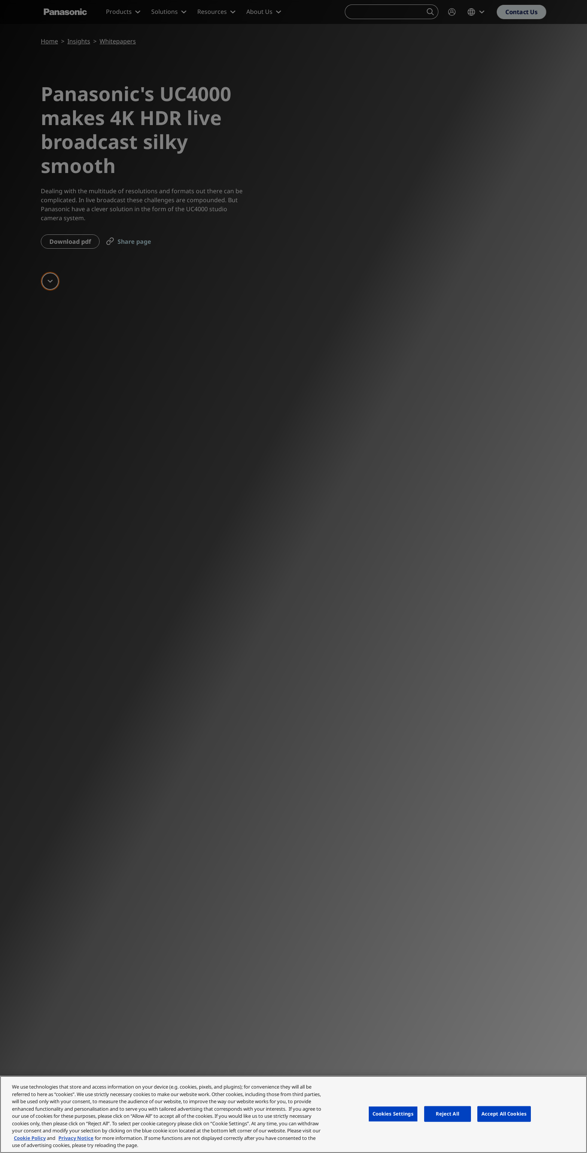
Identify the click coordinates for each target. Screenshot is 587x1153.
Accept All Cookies (504, 1113)
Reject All (447, 1113)
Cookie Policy (30, 1138)
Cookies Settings (393, 1113)
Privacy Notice (76, 1138)
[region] (293, 1114)
